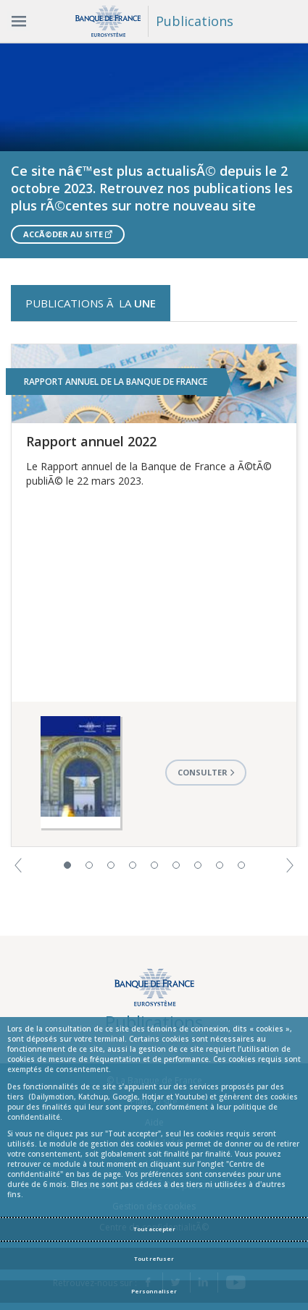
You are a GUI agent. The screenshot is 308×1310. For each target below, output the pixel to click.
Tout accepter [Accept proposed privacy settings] (154, 1229)
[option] (154, 150)
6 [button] (176, 865)
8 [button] (219, 865)
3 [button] (111, 865)
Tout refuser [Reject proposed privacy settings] (154, 1258)
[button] (18, 864)
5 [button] (154, 865)
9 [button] (241, 865)
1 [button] (67, 865)
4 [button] (132, 865)
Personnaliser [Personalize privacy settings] (154, 1291)
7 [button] (197, 865)
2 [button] (89, 865)
